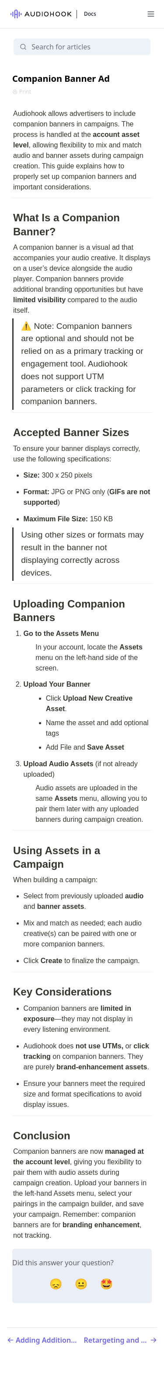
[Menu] (151, 14)
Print (21, 91)
